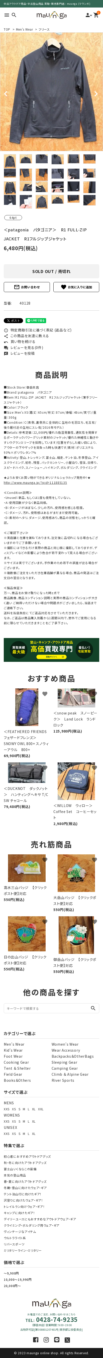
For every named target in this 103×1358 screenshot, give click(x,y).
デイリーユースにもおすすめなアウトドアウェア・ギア (40, 1219)
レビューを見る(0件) (23, 347)
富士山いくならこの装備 (20, 1169)
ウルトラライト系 (15, 1238)
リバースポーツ (14, 1244)
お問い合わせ (27, 287)
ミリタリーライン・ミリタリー (23, 1250)
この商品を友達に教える (26, 335)
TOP (7, 29)
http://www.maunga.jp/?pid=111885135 (35, 482)
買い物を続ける (20, 341)
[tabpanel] (51, 91)
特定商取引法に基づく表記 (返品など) (38, 329)
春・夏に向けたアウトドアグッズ (25, 1181)
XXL (41, 1109)
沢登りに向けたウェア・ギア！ (23, 1200)
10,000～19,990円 (18, 1279)
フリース (44, 29)
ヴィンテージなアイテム (20, 1231)
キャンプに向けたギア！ (19, 1213)
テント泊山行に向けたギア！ (23, 1194)
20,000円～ (12, 1286)
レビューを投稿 (19, 353)
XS (14, 1109)
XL (34, 1109)
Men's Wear (24, 29)
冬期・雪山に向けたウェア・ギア (25, 1188)
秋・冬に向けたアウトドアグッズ (25, 1162)
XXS (7, 1109)
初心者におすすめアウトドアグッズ (27, 1156)
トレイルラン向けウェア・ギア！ (24, 1206)
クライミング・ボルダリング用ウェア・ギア (31, 1225)
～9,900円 (11, 1273)
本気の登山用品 (15, 1175)
